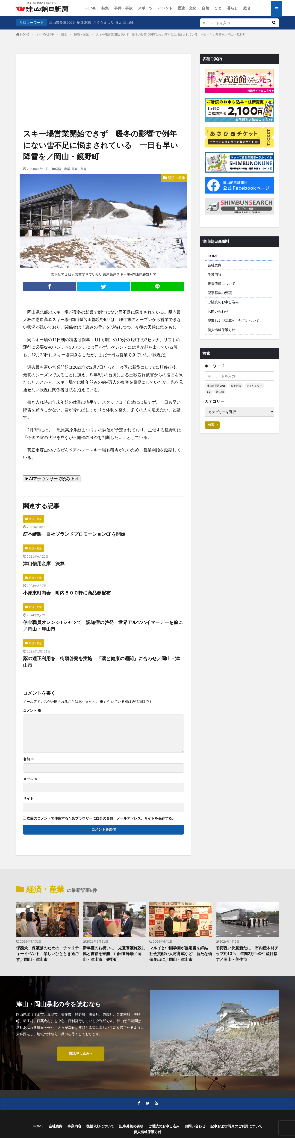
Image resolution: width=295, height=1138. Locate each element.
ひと (218, 8)
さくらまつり (103, 22)
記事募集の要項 (220, 293)
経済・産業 (81, 34)
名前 (28, 759)
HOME (90, 8)
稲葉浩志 (84, 22)
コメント (32, 710)
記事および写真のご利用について (234, 320)
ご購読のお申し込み (223, 302)
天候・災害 (78, 169)
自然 (205, 8)
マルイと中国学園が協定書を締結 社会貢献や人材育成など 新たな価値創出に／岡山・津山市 (180, 954)
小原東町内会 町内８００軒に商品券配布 (67, 592)
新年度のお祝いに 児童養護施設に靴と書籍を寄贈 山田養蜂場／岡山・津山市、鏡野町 (114, 954)
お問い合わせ (218, 311)
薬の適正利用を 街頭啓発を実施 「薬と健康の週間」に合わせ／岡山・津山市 (101, 662)
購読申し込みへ (81, 1053)
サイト (28, 798)
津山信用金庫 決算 (44, 563)
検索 (211, 424)
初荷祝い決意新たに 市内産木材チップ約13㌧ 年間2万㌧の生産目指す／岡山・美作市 (247, 954)
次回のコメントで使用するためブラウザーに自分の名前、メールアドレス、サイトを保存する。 (101, 818)
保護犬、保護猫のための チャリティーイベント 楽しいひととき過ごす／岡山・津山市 (47, 954)
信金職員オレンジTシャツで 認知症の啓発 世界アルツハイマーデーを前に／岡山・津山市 (103, 625)
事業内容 (214, 274)
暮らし (232, 8)
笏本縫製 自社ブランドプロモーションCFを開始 (74, 534)
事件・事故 (123, 8)
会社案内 (214, 265)
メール (30, 779)
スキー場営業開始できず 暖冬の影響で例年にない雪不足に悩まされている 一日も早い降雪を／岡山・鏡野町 (174, 34)
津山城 (128, 22)
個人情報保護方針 (221, 330)
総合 (247, 8)
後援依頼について (221, 283)
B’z (118, 22)
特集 (105, 8)
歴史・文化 (187, 8)
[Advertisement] (103, 77)
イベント (165, 8)
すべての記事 (45, 34)
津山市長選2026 (62, 22)
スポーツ (145, 8)
